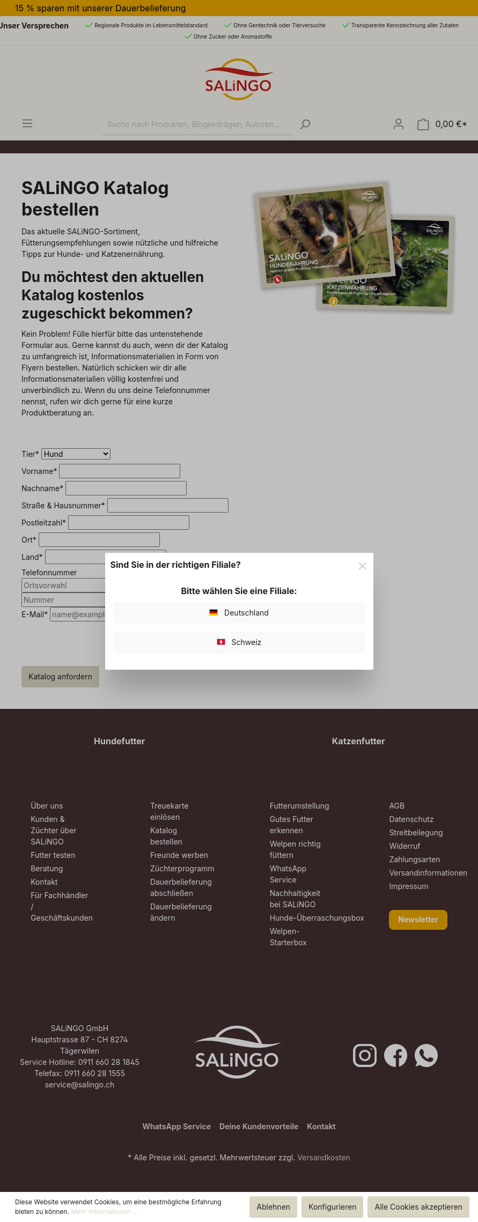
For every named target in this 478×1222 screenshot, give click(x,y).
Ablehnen (273, 1206)
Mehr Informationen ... (104, 1212)
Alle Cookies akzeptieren (418, 1206)
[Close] (362, 564)
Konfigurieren (332, 1206)
